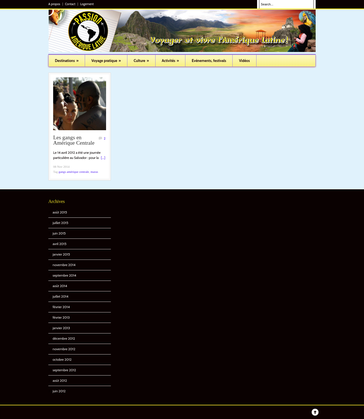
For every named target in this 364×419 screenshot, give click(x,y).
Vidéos (244, 60)
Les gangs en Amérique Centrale (73, 140)
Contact (70, 4)
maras (94, 171)
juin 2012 (59, 391)
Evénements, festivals (209, 60)
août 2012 (60, 380)
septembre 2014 (64, 275)
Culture (141, 60)
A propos (54, 4)
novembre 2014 (64, 265)
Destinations (66, 60)
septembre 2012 (64, 370)
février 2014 (61, 307)
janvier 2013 (61, 328)
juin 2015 (59, 233)
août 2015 (60, 212)
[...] (103, 157)
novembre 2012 (64, 349)
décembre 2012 (64, 338)
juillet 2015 (60, 223)
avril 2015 (59, 244)
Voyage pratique (106, 60)
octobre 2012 (62, 359)
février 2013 (61, 317)
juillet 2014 (60, 296)
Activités (170, 60)
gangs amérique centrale (74, 171)
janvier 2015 (61, 254)
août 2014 (60, 286)
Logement (87, 4)
